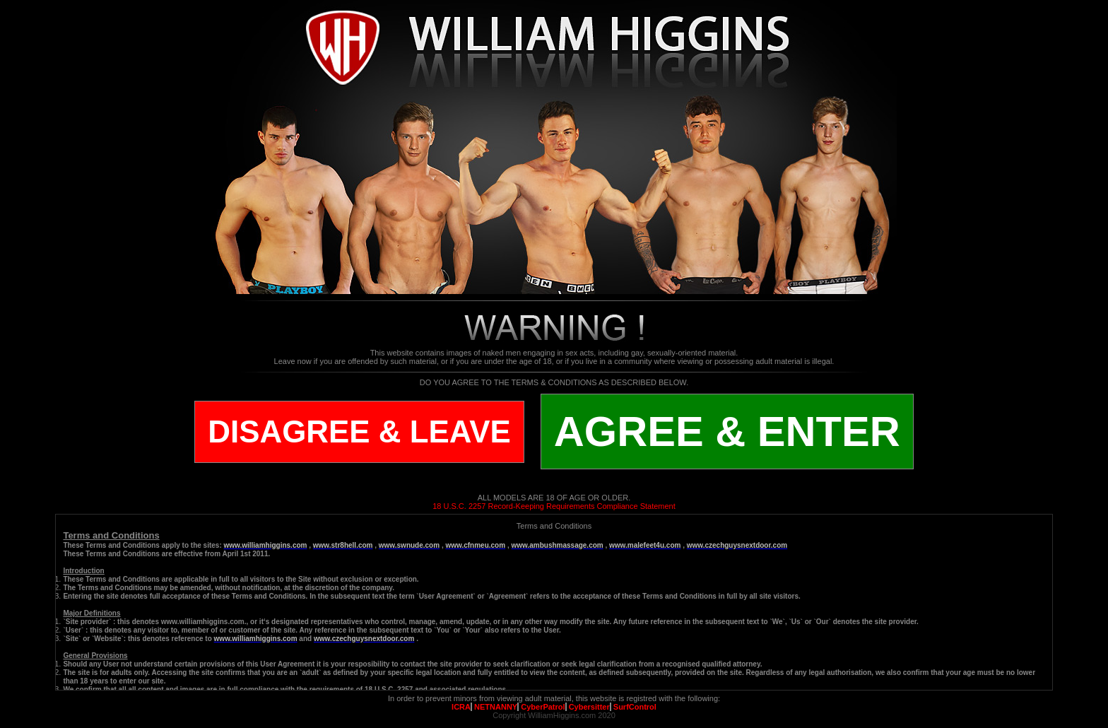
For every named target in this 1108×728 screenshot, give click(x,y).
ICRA (461, 707)
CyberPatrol (543, 707)
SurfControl (634, 707)
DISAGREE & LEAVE (359, 431)
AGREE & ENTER (727, 431)
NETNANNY (495, 707)
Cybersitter (589, 707)
